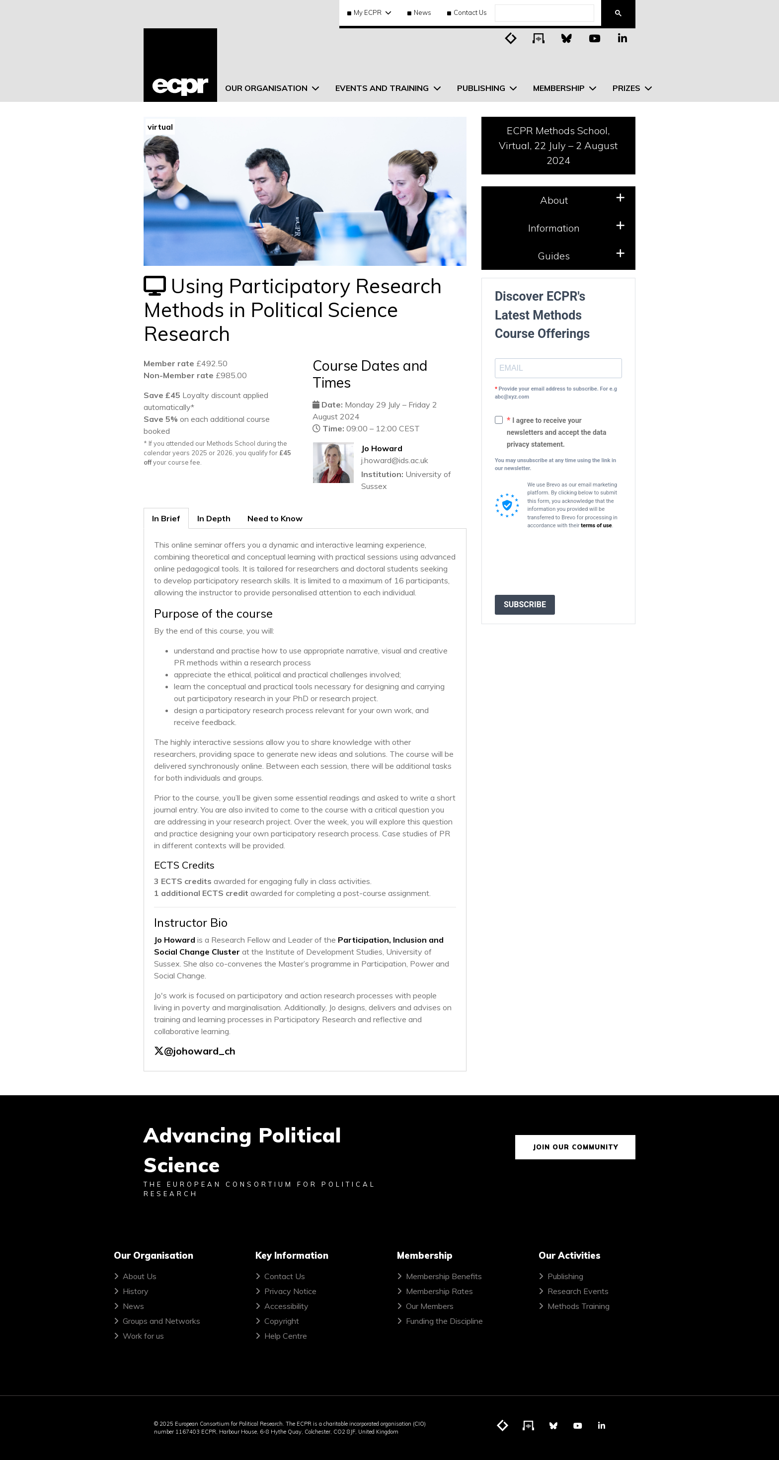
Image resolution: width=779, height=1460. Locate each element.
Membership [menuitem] (560, 88)
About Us (139, 1276)
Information (576, 227)
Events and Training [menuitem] (383, 88)
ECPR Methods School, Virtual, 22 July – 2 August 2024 (558, 145)
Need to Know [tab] (275, 518)
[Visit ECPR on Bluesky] (567, 38)
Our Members (430, 1306)
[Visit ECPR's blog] (511, 38)
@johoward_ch (199, 1051)
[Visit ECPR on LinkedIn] (622, 38)
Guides (581, 255)
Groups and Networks (161, 1321)
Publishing (565, 1276)
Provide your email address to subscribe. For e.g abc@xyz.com (556, 393)
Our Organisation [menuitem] (267, 88)
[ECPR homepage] (180, 65)
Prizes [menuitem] (627, 88)
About (582, 199)
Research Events (578, 1291)
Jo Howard (381, 448)
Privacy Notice (290, 1291)
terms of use (596, 525)
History (136, 1291)
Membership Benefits (444, 1276)
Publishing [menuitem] (482, 88)
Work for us (143, 1336)
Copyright (281, 1321)
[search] (543, 13)
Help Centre (285, 1336)
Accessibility (286, 1306)
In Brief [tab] (166, 518)
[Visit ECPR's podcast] (539, 38)
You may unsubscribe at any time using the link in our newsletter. (555, 464)
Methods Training (578, 1306)
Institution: (382, 474)
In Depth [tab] (214, 518)
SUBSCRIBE (525, 604)
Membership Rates (439, 1291)
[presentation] (570, 562)
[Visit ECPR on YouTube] (595, 38)
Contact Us (467, 12)
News (419, 12)
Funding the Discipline (444, 1321)
